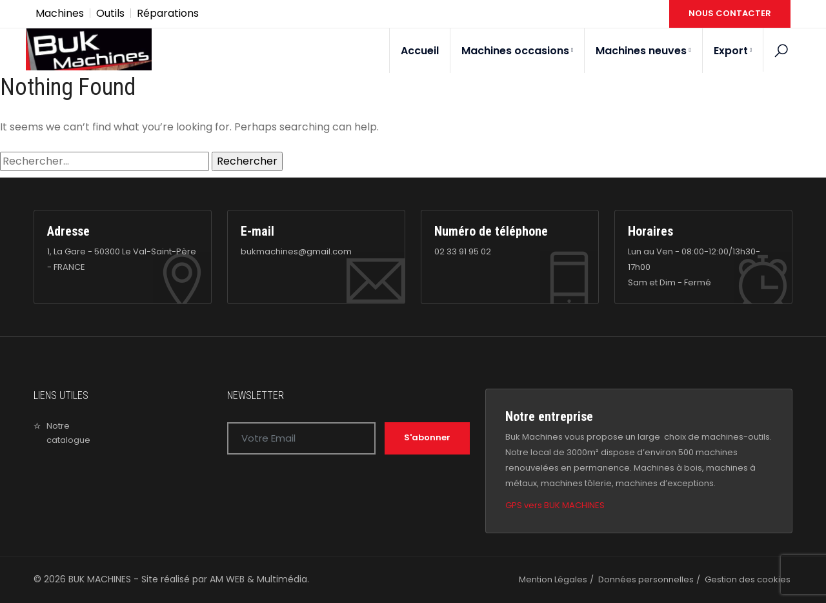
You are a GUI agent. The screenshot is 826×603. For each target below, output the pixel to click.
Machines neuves (643, 50)
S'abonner (427, 437)
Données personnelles (646, 579)
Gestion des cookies (748, 579)
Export (733, 50)
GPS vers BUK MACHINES (555, 505)
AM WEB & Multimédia (258, 579)
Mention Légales (553, 579)
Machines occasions (517, 50)
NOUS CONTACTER (730, 13)
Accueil (420, 50)
